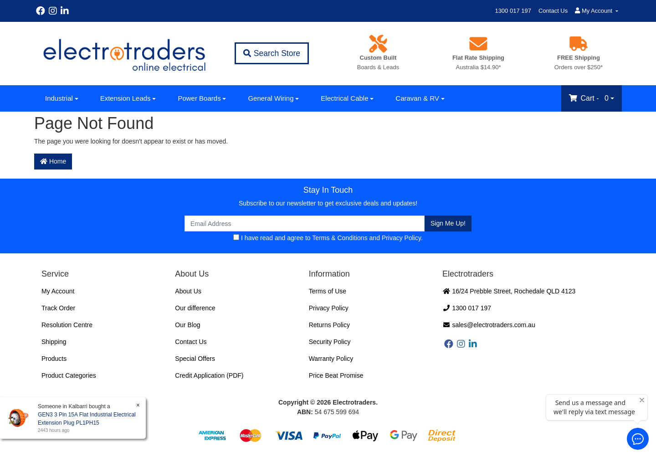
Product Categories (68, 375)
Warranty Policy (331, 358)
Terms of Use (327, 291)
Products (54, 358)
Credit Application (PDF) (209, 375)
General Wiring (270, 98)
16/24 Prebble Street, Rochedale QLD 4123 (508, 291)
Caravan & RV (417, 98)
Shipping (54, 341)
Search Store (271, 53)
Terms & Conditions (339, 237)
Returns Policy (329, 325)
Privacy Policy (401, 237)
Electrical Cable (344, 98)
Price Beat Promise (336, 375)
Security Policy (330, 341)
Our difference (195, 308)
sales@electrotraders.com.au (488, 325)
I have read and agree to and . (328, 237)
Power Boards (199, 98)
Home (53, 161)
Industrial (59, 98)
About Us (188, 291)
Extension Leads (125, 98)
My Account (57, 291)
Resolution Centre (66, 325)
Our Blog (187, 325)
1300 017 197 (513, 10)
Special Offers (195, 358)
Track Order (58, 308)
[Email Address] (304, 223)
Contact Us (553, 10)
